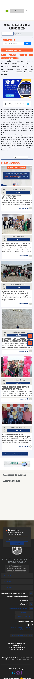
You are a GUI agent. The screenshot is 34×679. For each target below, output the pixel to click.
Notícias (10, 34)
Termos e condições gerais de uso (22, 628)
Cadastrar (17, 543)
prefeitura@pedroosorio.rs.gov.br (18, 608)
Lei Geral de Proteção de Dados (22, 635)
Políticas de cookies (26, 630)
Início (4, 34)
